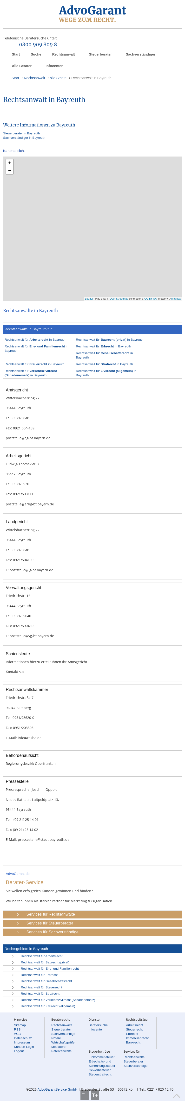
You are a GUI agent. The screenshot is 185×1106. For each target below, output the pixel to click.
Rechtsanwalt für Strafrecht (40, 993)
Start (16, 54)
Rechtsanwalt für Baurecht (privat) (45, 962)
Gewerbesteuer (100, 1070)
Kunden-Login (24, 1047)
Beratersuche (98, 1025)
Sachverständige (63, 1034)
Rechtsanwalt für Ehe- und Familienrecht (50, 968)
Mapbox (176, 298)
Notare (56, 1038)
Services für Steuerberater (49, 923)
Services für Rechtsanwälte (50, 914)
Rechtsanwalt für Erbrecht (39, 975)
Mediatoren (59, 1047)
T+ (95, 1095)
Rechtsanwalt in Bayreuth (91, 78)
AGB (17, 1034)
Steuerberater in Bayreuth (21, 133)
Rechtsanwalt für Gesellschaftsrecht (46, 981)
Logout (19, 1051)
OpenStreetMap (119, 298)
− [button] (9, 170)
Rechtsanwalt (63, 54)
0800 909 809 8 (38, 44)
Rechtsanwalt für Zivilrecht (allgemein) (48, 1006)
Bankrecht (133, 1042)
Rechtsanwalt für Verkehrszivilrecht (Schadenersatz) (58, 1000)
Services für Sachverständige (52, 932)
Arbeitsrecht (134, 1025)
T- (85, 1095)
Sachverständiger (140, 54)
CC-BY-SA (150, 298)
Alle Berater (22, 66)
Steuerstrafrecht (100, 1074)
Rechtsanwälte (61, 1025)
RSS (17, 1029)
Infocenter (54, 66)
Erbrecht (132, 1034)
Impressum (22, 1042)
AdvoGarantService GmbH (58, 1089)
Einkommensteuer (101, 1057)
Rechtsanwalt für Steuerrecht (41, 987)
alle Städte (58, 78)
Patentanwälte (61, 1051)
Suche (36, 54)
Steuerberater (100, 54)
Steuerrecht (134, 1029)
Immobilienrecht (137, 1038)
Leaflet (89, 298)
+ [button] (9, 163)
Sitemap (20, 1025)
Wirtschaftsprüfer (63, 1042)
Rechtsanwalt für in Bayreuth (35, 339)
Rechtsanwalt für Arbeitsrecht (41, 956)
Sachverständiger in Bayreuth (24, 137)
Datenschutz (23, 1038)
